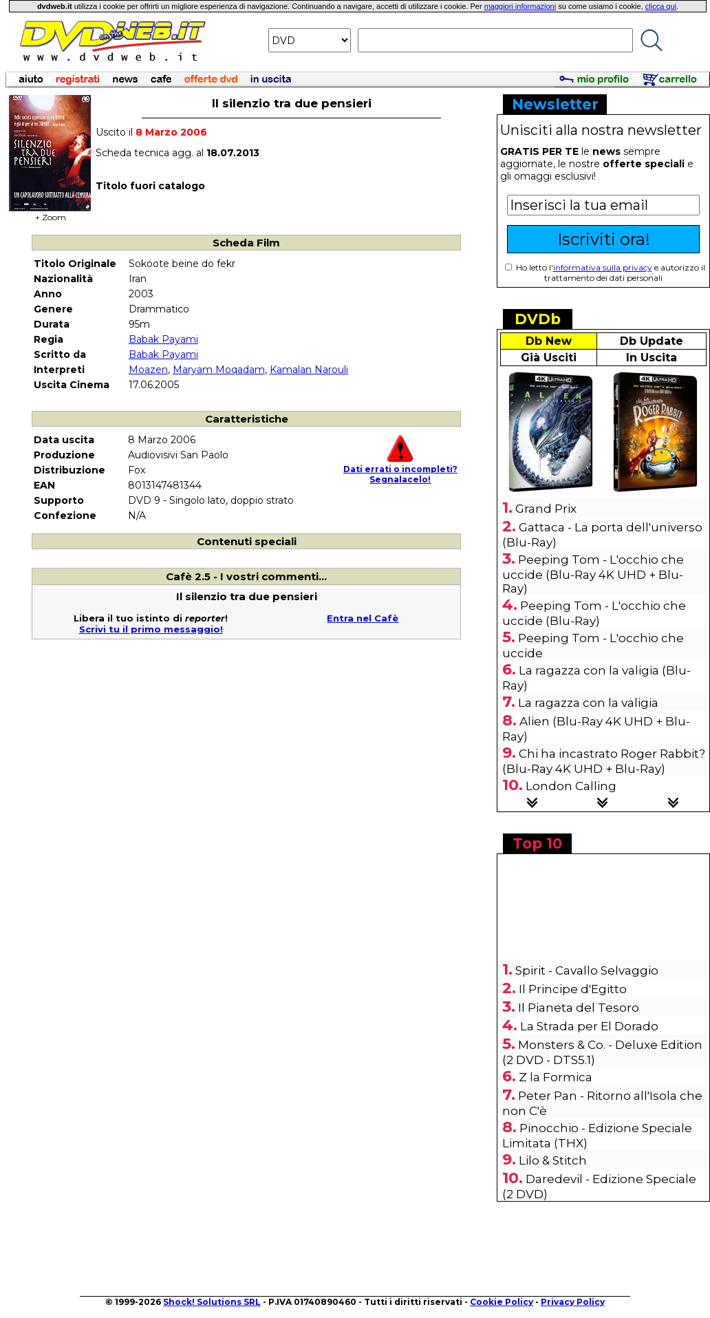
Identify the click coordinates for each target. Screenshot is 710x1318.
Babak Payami (163, 339)
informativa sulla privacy (602, 267)
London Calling (571, 786)
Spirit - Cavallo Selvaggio (586, 970)
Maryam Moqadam (219, 369)
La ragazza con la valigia (588, 703)
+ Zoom (50, 213)
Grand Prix (546, 508)
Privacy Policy (573, 1302)
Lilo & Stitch (553, 1160)
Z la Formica (555, 1077)
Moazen (148, 369)
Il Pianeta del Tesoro (578, 1007)
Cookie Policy (501, 1302)
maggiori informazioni (520, 6)
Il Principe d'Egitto (573, 989)
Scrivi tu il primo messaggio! (151, 629)
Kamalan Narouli (309, 369)
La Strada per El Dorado (589, 1026)
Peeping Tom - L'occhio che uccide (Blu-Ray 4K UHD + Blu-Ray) (593, 574)
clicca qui (660, 6)
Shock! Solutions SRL (212, 1302)
